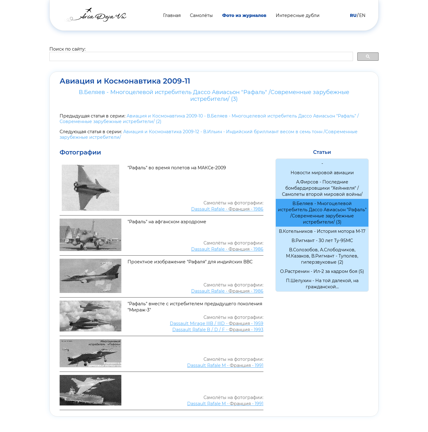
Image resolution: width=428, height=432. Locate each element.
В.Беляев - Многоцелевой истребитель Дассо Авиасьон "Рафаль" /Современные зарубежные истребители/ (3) (214, 95)
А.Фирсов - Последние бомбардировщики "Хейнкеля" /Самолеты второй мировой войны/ (322, 188)
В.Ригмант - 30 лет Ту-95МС (322, 240)
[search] (200, 57)
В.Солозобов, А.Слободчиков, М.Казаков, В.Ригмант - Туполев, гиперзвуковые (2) (322, 256)
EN (362, 15)
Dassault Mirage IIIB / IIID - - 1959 (216, 323)
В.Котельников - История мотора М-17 (322, 231)
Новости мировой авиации (322, 172)
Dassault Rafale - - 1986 (227, 209)
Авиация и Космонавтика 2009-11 (125, 81)
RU (353, 15)
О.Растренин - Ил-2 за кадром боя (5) (322, 271)
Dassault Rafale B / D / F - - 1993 (217, 329)
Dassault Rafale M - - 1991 (225, 365)
